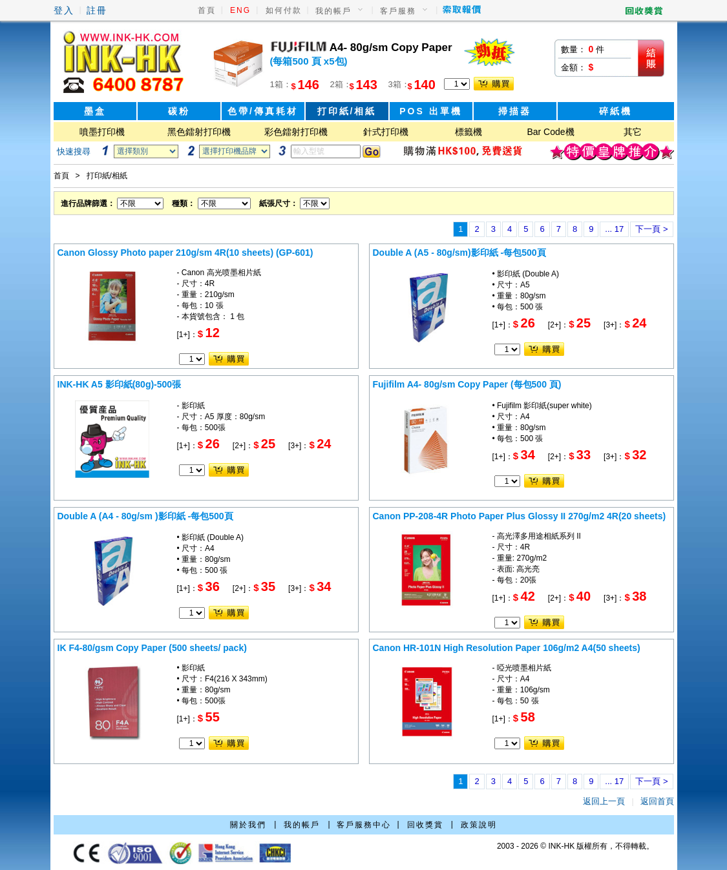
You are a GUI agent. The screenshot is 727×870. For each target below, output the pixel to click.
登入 (64, 10)
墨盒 (95, 111)
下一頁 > (651, 229)
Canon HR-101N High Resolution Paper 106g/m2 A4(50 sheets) (506, 648)
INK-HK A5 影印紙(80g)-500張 (120, 384)
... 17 (614, 229)
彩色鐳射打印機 (296, 132)
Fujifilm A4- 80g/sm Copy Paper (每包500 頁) (467, 384)
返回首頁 (657, 801)
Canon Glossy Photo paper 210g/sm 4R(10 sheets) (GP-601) (185, 252)
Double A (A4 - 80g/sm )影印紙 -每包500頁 (145, 516)
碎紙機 (615, 111)
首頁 (207, 10)
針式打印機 (385, 132)
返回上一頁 (604, 801)
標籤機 (468, 132)
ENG (240, 10)
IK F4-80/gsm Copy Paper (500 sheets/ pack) (152, 648)
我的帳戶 (333, 11)
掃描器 (514, 111)
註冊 (97, 10)
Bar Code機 (550, 132)
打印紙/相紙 (347, 111)
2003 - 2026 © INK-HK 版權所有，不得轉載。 (576, 846)
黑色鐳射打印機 (199, 132)
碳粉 (179, 111)
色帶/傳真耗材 (262, 111)
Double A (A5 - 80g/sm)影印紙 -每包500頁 (459, 252)
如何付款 (284, 10)
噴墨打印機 (102, 132)
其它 (633, 132)
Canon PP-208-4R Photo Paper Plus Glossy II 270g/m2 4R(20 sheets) (519, 516)
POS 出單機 (430, 111)
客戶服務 (398, 11)
